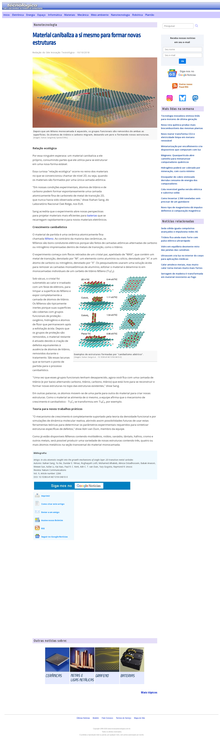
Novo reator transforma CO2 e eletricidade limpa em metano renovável (178, 137)
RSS (43, 528)
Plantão (149, 15)
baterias (92, 215)
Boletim (96, 718)
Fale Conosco (107, 718)
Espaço (41, 15)
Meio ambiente (99, 15)
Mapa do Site (139, 718)
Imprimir (45, 495)
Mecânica (82, 15)
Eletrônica (18, 15)
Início (6, 15)
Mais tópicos (149, 692)
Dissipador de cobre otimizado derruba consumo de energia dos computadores (179, 180)
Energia (30, 15)
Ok (182, 61)
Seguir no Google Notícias (54, 536)
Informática (55, 15)
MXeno (49, 238)
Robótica (137, 15)
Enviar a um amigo (50, 512)
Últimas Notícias (83, 718)
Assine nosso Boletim (52, 520)
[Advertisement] (16, 68)
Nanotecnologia (120, 15)
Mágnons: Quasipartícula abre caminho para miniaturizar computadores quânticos (177, 158)
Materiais (69, 15)
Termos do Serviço (123, 718)
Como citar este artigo (52, 504)
